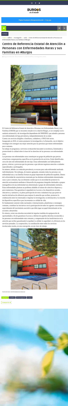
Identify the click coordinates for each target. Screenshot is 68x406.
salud (25, 38)
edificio (10, 38)
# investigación (21, 297)
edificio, (31, 56)
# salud (29, 297)
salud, (44, 56)
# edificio (12, 297)
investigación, (38, 56)
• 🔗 (35, 20)
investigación (18, 38)
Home (4, 38)
